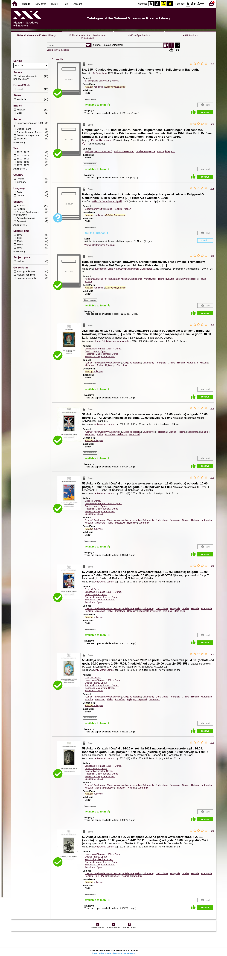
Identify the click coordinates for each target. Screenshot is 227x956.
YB (163, 3)
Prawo (203, 279)
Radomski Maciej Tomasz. (102, 354)
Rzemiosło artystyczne (149, 611)
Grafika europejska (145, 151)
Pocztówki (110, 434)
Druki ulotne (149, 432)
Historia (115, 80)
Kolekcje (65, 50)
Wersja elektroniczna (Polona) (99, 245)
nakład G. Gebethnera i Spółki (107, 201)
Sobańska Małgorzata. (100, 356)
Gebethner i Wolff (93, 209)
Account (77, 4)
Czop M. (93, 501)
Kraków (127, 209)
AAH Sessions (190, 35)
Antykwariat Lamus (104, 424)
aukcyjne (94, 371)
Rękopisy (110, 365)
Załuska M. (94, 514)
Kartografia (192, 362)
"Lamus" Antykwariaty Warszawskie (112, 341)
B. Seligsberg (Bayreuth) (97, 80)
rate (212, 63)
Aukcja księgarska (131, 362)
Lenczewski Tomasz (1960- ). (103, 348)
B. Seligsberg (100, 73)
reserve (205, 112)
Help (66, 4)
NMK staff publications (139, 35)
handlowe (94, 87)
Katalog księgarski (166, 151)
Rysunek (167, 611)
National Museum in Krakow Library (36, 35)
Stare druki (122, 365)
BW (157, 3)
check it (205, 240)
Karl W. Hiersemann (101, 140)
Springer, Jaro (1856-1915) (98, 151)
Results (26, 4)
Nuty (97, 876)
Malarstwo (90, 365)
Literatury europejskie (187, 279)
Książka (118, 209)
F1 (193, 3)
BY (170, 3)
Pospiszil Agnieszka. (99, 771)
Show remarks (90, 99)
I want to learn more (101, 953)
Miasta (98, 787)
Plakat (100, 365)
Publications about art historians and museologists (87, 36)
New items (40, 4)
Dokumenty (148, 362)
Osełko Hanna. (96, 351)
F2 (200, 3)
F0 (187, 3)
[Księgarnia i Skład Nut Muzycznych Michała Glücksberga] (124, 269)
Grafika (171, 362)
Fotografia (161, 362)
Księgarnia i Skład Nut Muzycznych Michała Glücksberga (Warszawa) (120, 279)
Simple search (53, 50)
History (54, 4)
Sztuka (88, 281)
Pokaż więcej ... (20, 142)
